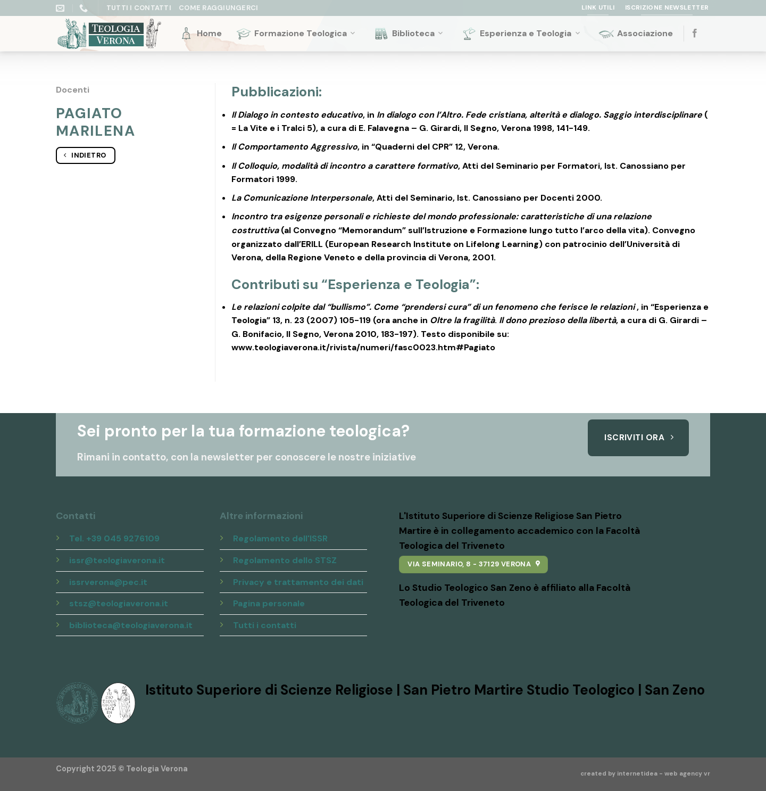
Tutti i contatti (264, 625)
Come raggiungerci (218, 7)
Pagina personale (269, 603)
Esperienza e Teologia (521, 34)
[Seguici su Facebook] (694, 33)
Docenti (72, 89)
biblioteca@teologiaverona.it (131, 625)
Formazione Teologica (296, 34)
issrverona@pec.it (108, 582)
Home (200, 34)
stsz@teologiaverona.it (118, 603)
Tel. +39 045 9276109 (114, 538)
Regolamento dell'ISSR (280, 538)
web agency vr (687, 774)
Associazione (635, 34)
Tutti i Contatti (138, 7)
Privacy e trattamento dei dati (298, 582)
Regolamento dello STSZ (285, 560)
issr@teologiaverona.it (117, 560)
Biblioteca (409, 34)
